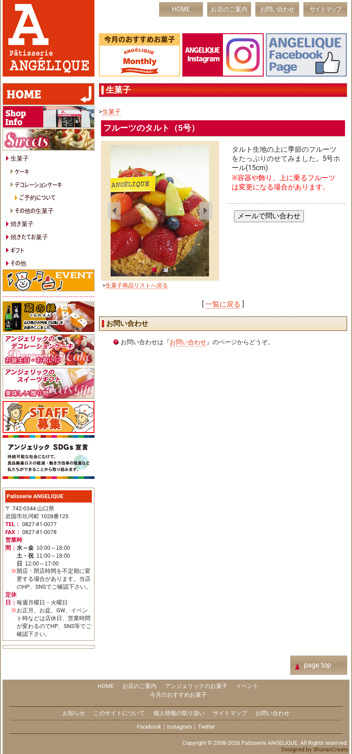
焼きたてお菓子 (29, 236)
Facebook (149, 726)
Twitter (206, 726)
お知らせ (74, 713)
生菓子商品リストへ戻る (136, 285)
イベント (247, 686)
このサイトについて (119, 713)
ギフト (17, 250)
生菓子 (111, 111)
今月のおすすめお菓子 (178, 694)
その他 (18, 262)
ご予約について (37, 197)
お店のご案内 (229, 9)
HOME (181, 9)
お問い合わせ (277, 9)
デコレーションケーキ (38, 184)
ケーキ (22, 171)
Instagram (179, 726)
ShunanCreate (330, 749)
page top (317, 665)
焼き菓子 (22, 223)
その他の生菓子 (34, 210)
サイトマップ (325, 9)
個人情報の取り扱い (179, 713)
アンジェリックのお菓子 (196, 686)
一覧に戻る (223, 304)
